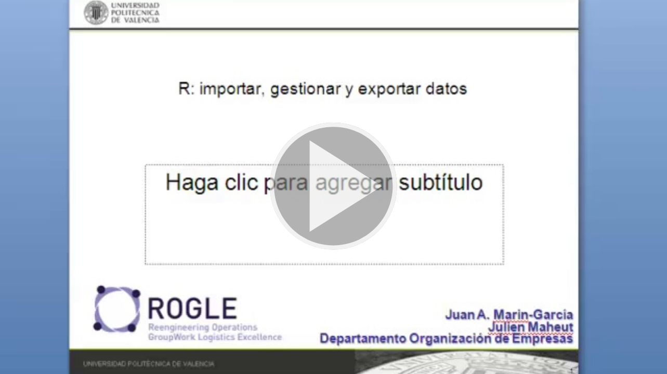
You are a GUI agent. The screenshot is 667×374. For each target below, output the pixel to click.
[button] (333, 187)
